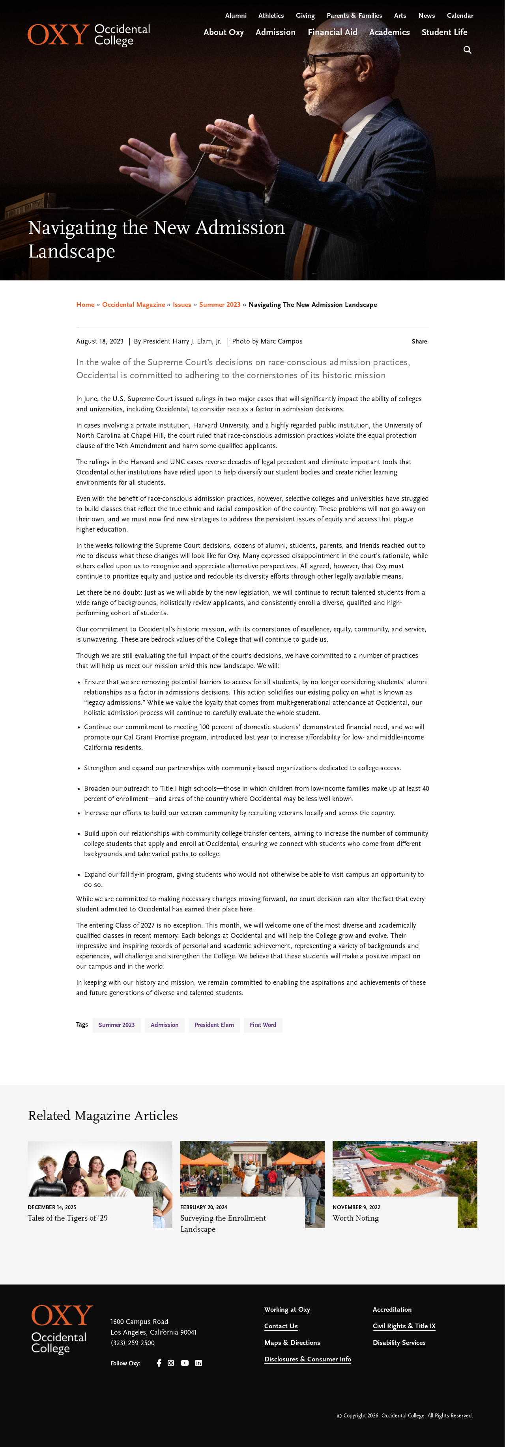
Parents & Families (354, 16)
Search (466, 49)
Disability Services (399, 1343)
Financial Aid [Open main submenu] (332, 32)
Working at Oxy (287, 1310)
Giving (305, 16)
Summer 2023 (220, 305)
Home (85, 305)
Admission (165, 1025)
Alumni (236, 16)
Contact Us (281, 1326)
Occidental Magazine (133, 305)
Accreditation (392, 1310)
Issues (182, 305)
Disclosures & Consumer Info (307, 1359)
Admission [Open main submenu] (276, 32)
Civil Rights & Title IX (404, 1326)
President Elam (214, 1025)
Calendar (460, 16)
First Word (263, 1025)
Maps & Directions (292, 1343)
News (426, 16)
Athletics (271, 16)
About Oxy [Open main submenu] (224, 32)
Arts (400, 16)
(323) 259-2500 (132, 1343)
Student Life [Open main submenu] (445, 32)
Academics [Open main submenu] (389, 32)
